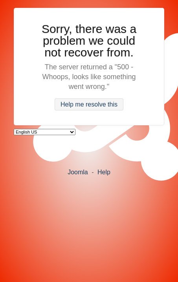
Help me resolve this (89, 104)
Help (103, 172)
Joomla (78, 172)
